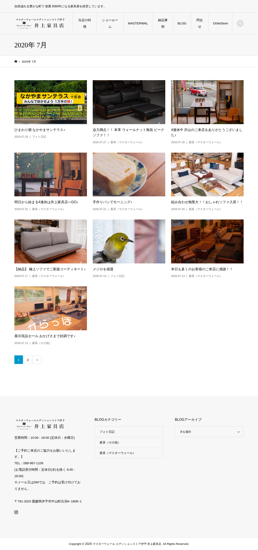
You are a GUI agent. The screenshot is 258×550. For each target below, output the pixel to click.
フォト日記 (107, 431)
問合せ (199, 23)
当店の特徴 (84, 23)
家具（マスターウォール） (118, 453)
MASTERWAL (138, 23)
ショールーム (110, 23)
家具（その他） (110, 442)
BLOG (182, 23)
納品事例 (163, 23)
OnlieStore (220, 23)
